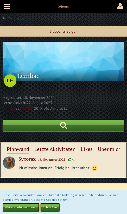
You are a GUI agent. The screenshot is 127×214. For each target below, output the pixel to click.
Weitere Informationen (21, 207)
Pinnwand (18, 149)
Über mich (109, 149)
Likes (87, 149)
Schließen (50, 207)
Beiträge (9, 108)
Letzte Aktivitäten (54, 149)
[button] (7, 6)
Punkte (27, 108)
